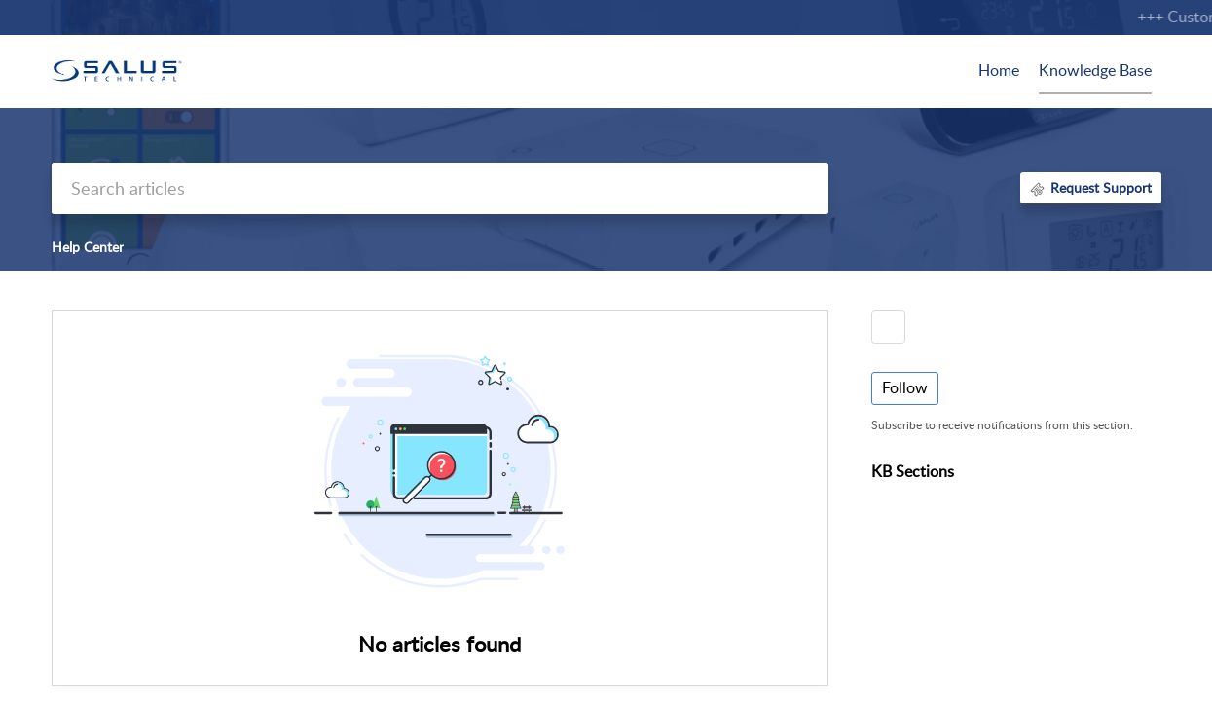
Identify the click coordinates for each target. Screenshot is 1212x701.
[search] (440, 188)
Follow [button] (905, 387)
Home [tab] (998, 70)
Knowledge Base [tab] (1095, 70)
